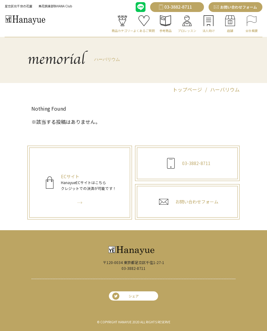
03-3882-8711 (133, 268)
